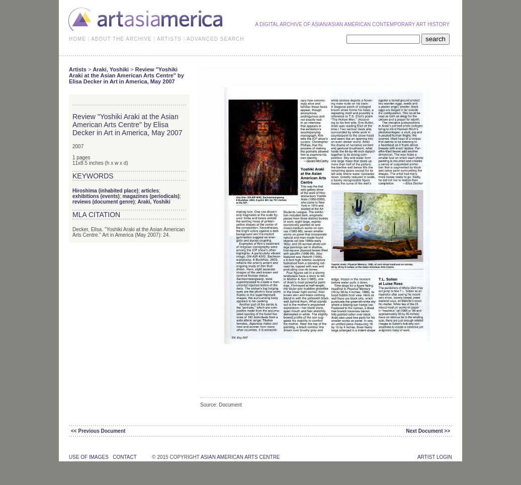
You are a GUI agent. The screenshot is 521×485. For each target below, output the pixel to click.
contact (124, 457)
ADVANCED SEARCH (215, 39)
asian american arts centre (240, 457)
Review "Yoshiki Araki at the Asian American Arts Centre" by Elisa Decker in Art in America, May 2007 (126, 75)
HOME (77, 39)
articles (150, 190)
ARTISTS (169, 39)
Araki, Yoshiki (111, 69)
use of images (89, 457)
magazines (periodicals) (150, 196)
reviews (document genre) (103, 202)
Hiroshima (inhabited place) (105, 190)
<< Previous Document (98, 431)
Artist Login (434, 457)
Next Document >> (428, 431)
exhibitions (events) (96, 196)
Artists (77, 69)
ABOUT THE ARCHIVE (121, 39)
